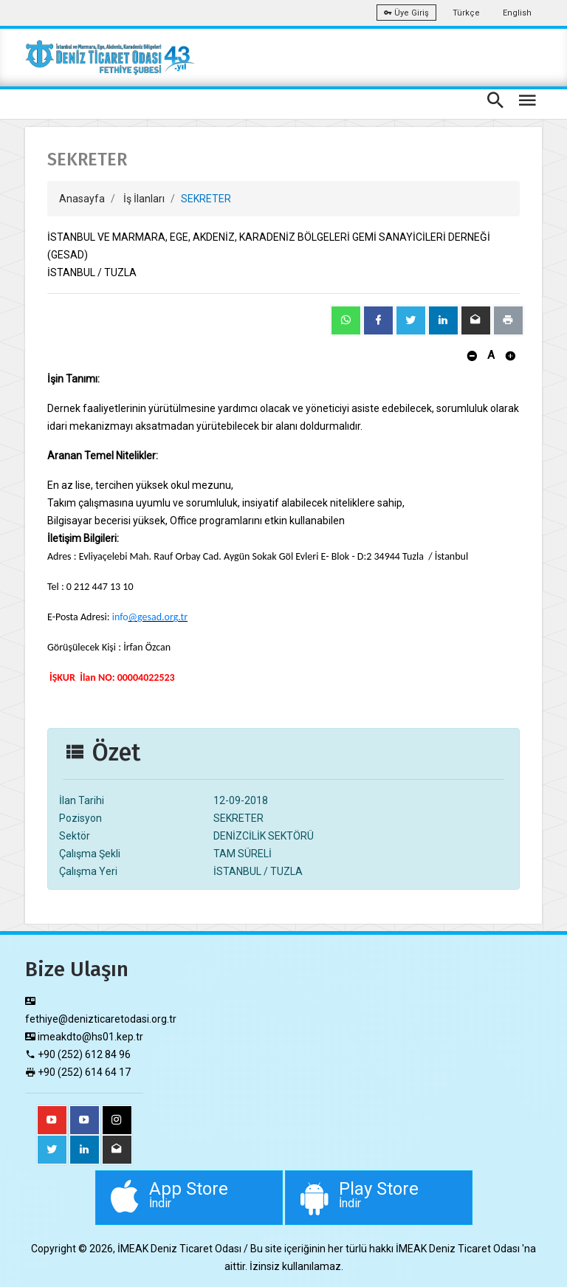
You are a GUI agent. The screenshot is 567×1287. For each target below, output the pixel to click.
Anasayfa (82, 199)
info (120, 617)
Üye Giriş (406, 13)
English (517, 13)
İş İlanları (144, 199)
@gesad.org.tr (158, 617)
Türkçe (466, 13)
